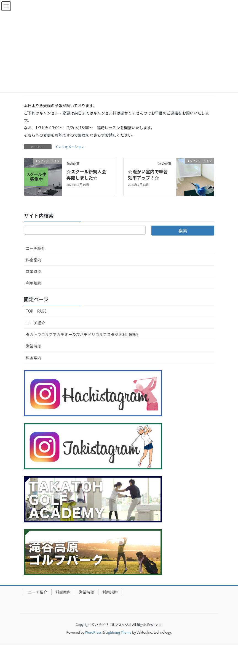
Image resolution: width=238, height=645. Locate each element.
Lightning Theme (118, 632)
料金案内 (33, 260)
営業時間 (33, 271)
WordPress (93, 632)
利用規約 (33, 283)
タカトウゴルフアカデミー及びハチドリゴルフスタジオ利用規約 (82, 334)
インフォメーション (69, 146)
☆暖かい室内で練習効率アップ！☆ (148, 174)
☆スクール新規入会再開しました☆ (86, 174)
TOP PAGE (36, 311)
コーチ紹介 (35, 248)
